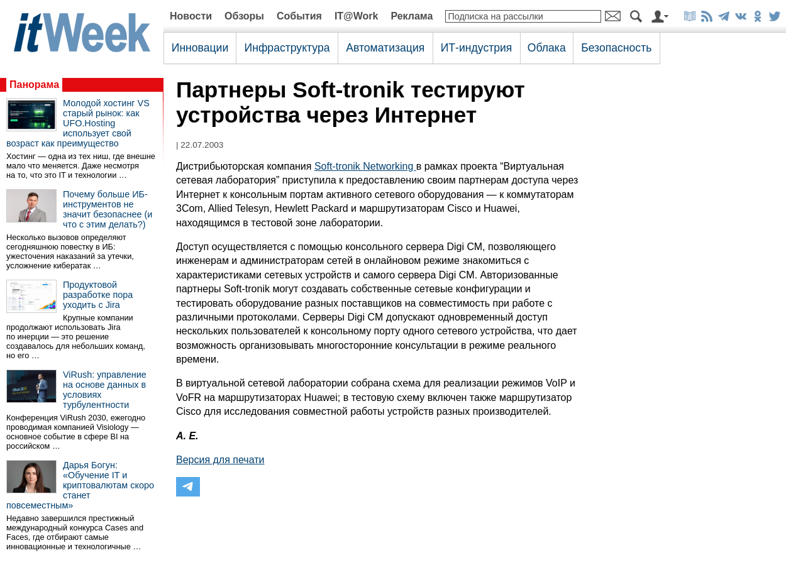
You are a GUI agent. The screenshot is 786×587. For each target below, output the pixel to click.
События (299, 16)
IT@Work (357, 16)
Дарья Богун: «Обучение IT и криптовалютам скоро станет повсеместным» (80, 485)
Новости (191, 16)
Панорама (34, 84)
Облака (547, 47)
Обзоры (244, 16)
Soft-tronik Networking (365, 166)
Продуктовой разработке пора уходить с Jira (98, 295)
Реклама (411, 16)
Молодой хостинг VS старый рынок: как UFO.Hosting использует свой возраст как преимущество (78, 123)
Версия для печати (220, 459)
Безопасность (616, 47)
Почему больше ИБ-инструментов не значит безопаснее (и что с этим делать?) (107, 209)
